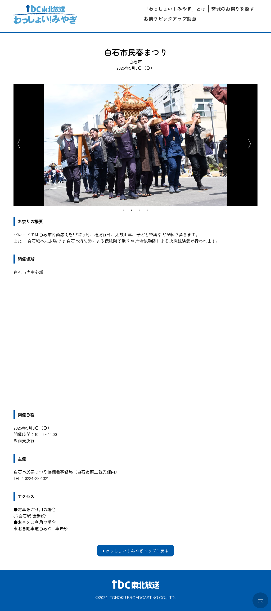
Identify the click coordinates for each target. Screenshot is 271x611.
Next (252, 142)
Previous (16, 142)
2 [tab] (131, 210)
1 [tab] (123, 210)
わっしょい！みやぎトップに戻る (135, 550)
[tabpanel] (135, 145)
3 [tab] (139, 210)
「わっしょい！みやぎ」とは (175, 8)
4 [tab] (147, 210)
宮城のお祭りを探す (232, 8)
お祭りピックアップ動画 (170, 18)
